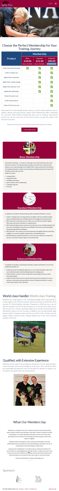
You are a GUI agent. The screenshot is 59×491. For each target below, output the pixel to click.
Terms (27, 489)
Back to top (52, 489)
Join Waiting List (51, 63)
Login (50, 3)
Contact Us (33, 489)
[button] (4, 21)
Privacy (21, 489)
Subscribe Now (29, 129)
